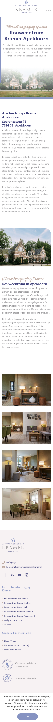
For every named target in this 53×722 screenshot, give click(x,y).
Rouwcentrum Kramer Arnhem (16, 603)
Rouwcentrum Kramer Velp (15, 607)
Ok (27, 716)
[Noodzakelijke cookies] (49, 697)
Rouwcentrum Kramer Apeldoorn (17, 611)
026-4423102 (12, 562)
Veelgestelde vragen (12, 620)
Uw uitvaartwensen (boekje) (15, 645)
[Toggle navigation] (48, 8)
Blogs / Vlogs (9, 641)
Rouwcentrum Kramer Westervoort (18, 616)
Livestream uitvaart (11, 649)
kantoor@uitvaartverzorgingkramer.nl (24, 567)
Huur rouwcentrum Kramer (15, 598)
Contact (6, 624)
